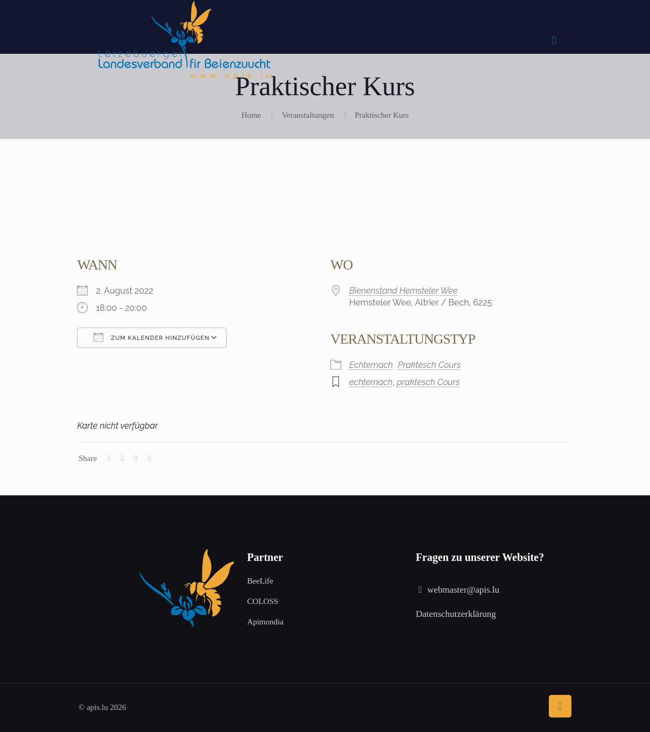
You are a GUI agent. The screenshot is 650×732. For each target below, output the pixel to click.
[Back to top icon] (560, 706)
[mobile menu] (554, 40)
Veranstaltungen (308, 115)
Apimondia (265, 621)
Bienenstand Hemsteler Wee (403, 291)
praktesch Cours (428, 382)
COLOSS (262, 601)
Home (251, 115)
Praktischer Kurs (381, 115)
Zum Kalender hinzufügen (151, 337)
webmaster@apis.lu (463, 590)
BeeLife (260, 581)
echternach (371, 382)
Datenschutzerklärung (456, 614)
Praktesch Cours (429, 365)
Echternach (371, 365)
